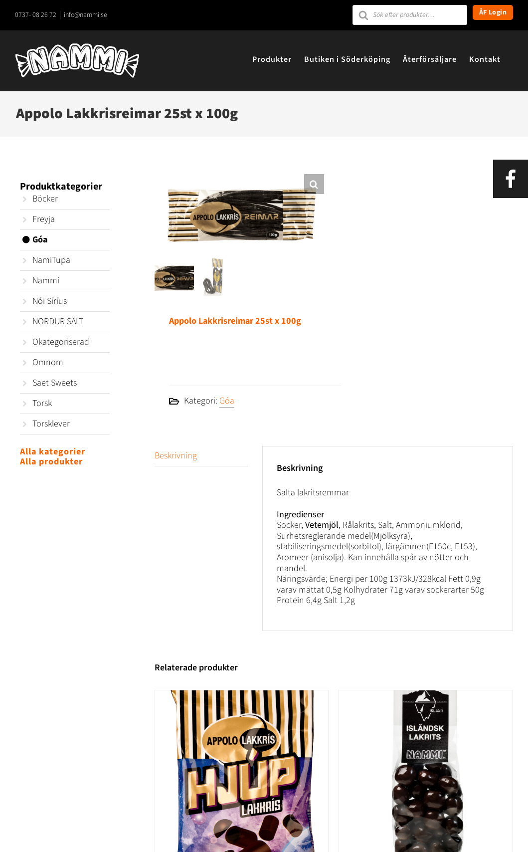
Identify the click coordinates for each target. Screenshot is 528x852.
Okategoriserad (60, 342)
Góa (226, 401)
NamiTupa (51, 260)
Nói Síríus (49, 301)
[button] (314, 184)
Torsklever (51, 424)
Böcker (45, 199)
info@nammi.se (85, 15)
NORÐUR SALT (57, 321)
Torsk (42, 403)
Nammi (45, 280)
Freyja (43, 219)
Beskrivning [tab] (176, 455)
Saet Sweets (54, 383)
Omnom (47, 362)
